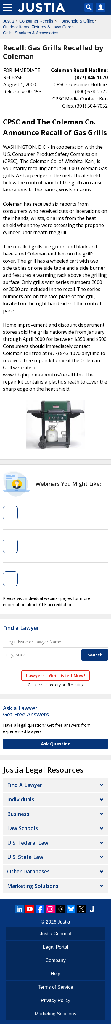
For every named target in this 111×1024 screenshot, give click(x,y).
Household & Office (76, 21)
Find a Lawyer (21, 627)
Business (18, 813)
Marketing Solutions (32, 885)
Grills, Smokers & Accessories (30, 33)
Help (55, 973)
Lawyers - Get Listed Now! (55, 675)
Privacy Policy (55, 1000)
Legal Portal (55, 947)
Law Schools (22, 828)
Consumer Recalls (36, 21)
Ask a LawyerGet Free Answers (26, 711)
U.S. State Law (25, 856)
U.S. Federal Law (27, 842)
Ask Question (55, 744)
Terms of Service (55, 987)
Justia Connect (55, 933)
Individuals (20, 799)
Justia (8, 21)
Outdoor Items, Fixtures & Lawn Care (37, 27)
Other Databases (28, 871)
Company (55, 960)
